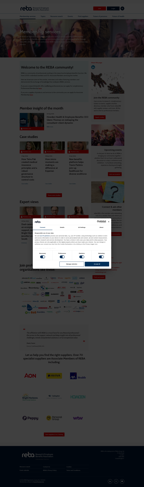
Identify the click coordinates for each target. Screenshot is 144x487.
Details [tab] (62, 227)
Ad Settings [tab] (81, 227)
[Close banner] (108, 221)
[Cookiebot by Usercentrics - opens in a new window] (98, 221)
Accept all (97, 264)
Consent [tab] (42, 227)
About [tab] (101, 227)
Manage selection (71, 264)
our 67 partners (45, 236)
